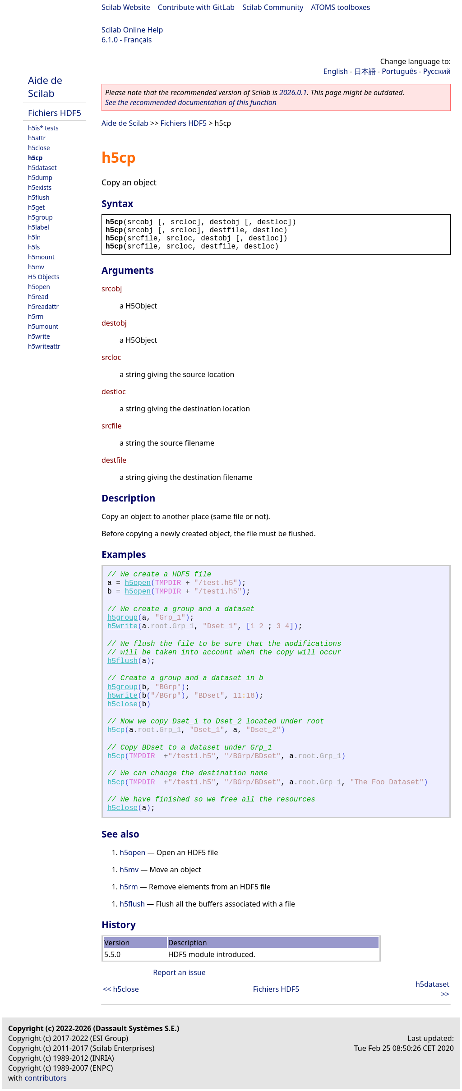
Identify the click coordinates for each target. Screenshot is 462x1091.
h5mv (36, 266)
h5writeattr (44, 346)
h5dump (40, 177)
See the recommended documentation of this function (191, 102)
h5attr (37, 137)
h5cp (35, 157)
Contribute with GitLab (196, 7)
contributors (46, 1078)
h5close (39, 147)
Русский (437, 71)
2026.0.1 (293, 92)
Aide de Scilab (45, 87)
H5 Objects (43, 276)
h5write (39, 336)
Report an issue (179, 972)
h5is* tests (43, 128)
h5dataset (42, 167)
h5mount (41, 257)
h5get (36, 207)
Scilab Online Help (132, 30)
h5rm (36, 316)
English (335, 71)
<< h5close (121, 989)
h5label (38, 227)
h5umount (43, 326)
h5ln (34, 237)
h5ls (34, 247)
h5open (39, 286)
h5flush (39, 197)
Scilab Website (126, 7)
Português (399, 71)
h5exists (39, 187)
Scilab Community (272, 7)
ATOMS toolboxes (340, 7)
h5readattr (43, 306)
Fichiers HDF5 (54, 112)
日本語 (365, 71)
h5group (40, 217)
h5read (38, 296)
